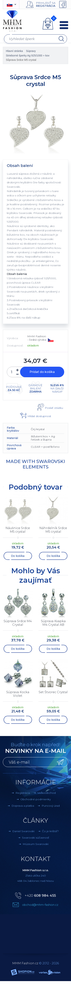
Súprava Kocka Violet (17, 693)
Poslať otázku (54, 408)
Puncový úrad (51, 805)
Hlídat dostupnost (39, 416)
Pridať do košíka (42, 372)
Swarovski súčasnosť (35, 837)
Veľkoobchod (46, 793)
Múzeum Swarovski (35, 844)
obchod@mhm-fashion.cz (40, 905)
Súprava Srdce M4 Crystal (18, 622)
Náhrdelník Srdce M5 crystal (53, 529)
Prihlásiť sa (45, 3)
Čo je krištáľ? (50, 831)
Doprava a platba (23, 805)
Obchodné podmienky (35, 799)
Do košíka (17, 556)
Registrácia (45, 6)
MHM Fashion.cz (25, 963)
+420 (40, 895)
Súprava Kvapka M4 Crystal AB (53, 622)
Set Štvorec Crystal (53, 692)
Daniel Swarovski (23, 831)
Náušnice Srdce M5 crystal (17, 529)
